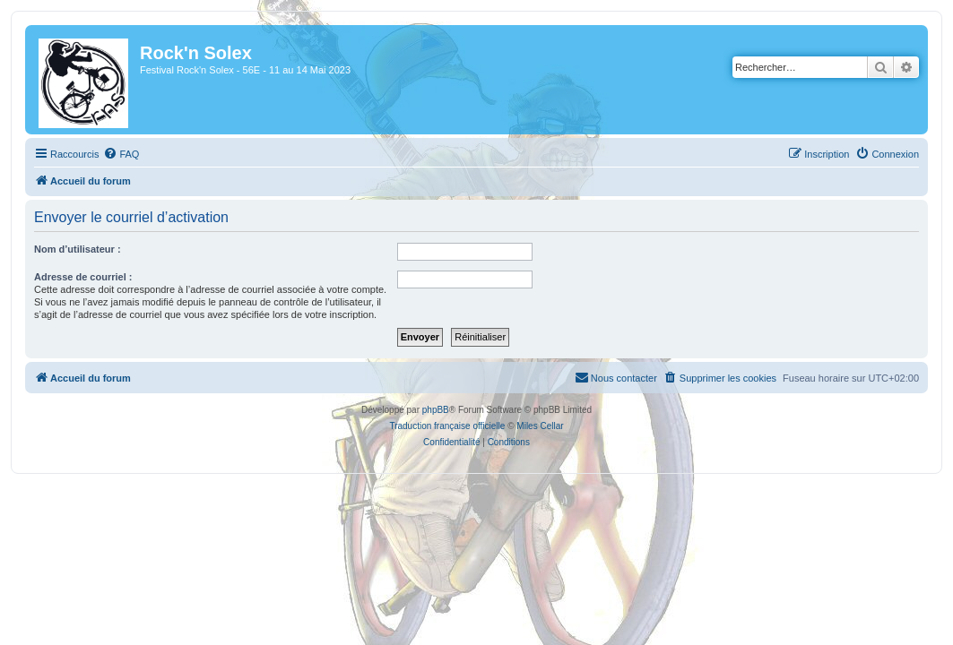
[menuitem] (121, 154)
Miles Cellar (539, 426)
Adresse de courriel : (83, 276)
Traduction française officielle (447, 426)
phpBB (435, 410)
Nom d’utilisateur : (77, 249)
